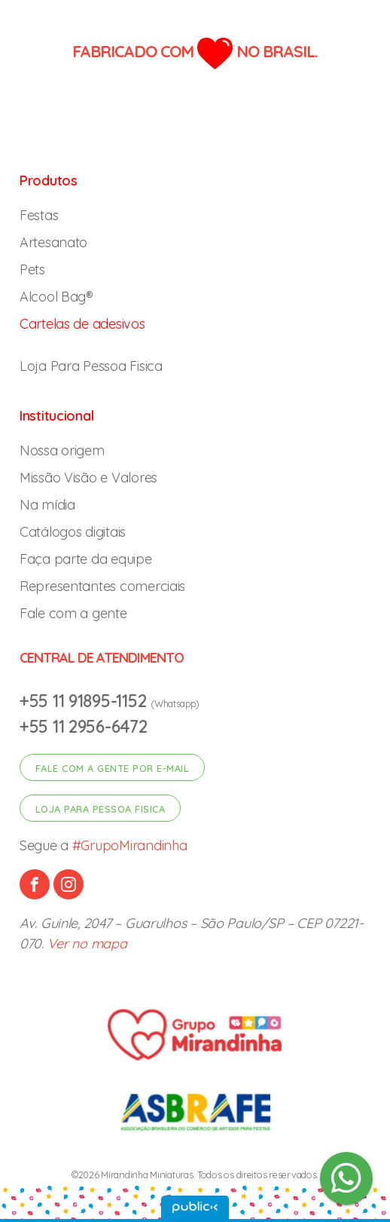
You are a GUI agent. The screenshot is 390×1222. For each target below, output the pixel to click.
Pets (32, 269)
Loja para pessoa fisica (100, 809)
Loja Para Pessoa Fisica (91, 366)
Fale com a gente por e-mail (112, 768)
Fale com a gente (73, 613)
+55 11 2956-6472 (84, 726)
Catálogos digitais (73, 532)
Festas (39, 215)
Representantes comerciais (102, 586)
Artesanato (53, 242)
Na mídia (47, 504)
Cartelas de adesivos (82, 323)
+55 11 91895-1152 (85, 701)
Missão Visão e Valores (88, 477)
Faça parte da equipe (86, 559)
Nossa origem (62, 450)
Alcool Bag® (56, 296)
